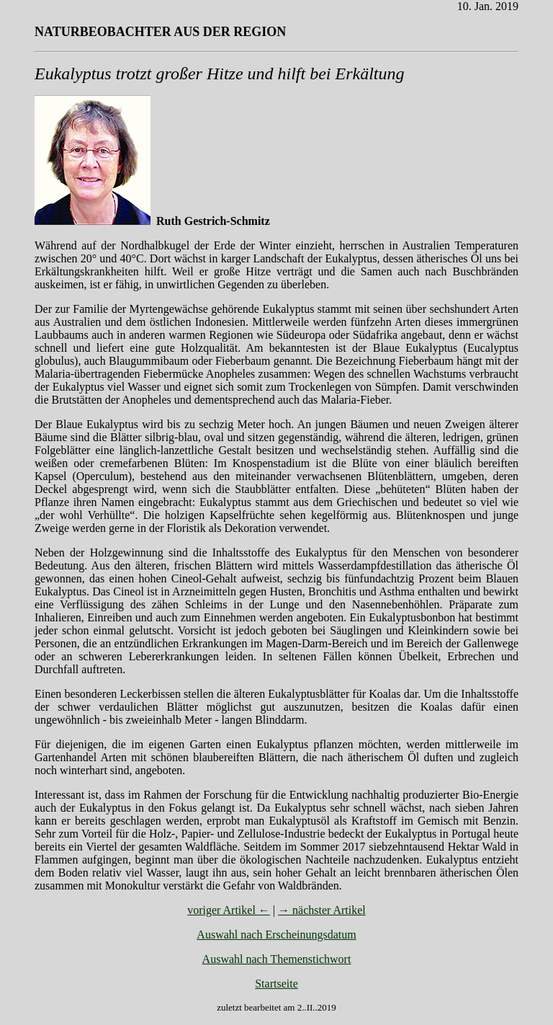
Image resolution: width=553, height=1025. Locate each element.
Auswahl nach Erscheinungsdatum (276, 934)
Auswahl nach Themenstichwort (276, 959)
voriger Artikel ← (228, 910)
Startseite (276, 983)
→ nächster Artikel (322, 910)
